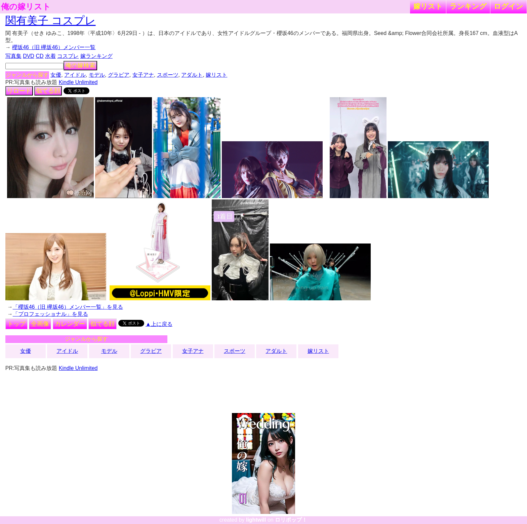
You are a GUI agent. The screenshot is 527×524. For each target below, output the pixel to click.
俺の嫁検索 (80, 65)
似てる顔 (48, 90)
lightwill (256, 520)
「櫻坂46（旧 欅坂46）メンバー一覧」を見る (68, 307)
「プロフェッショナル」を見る (50, 314)
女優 (55, 75)
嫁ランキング (96, 56)
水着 (50, 56)
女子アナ (143, 75)
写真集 (13, 56)
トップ (16, 324)
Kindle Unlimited (78, 82)
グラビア (118, 75)
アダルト (192, 75)
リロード (19, 90)
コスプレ (68, 56)
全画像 (40, 324)
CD (39, 56)
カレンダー (70, 324)
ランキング (468, 6)
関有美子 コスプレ (50, 20)
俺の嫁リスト (26, 6)
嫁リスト (428, 6)
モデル (97, 75)
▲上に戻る (159, 324)
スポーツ (167, 75)
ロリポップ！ (291, 520)
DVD (28, 56)
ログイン (508, 6)
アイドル (75, 75)
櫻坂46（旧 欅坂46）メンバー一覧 (53, 47)
